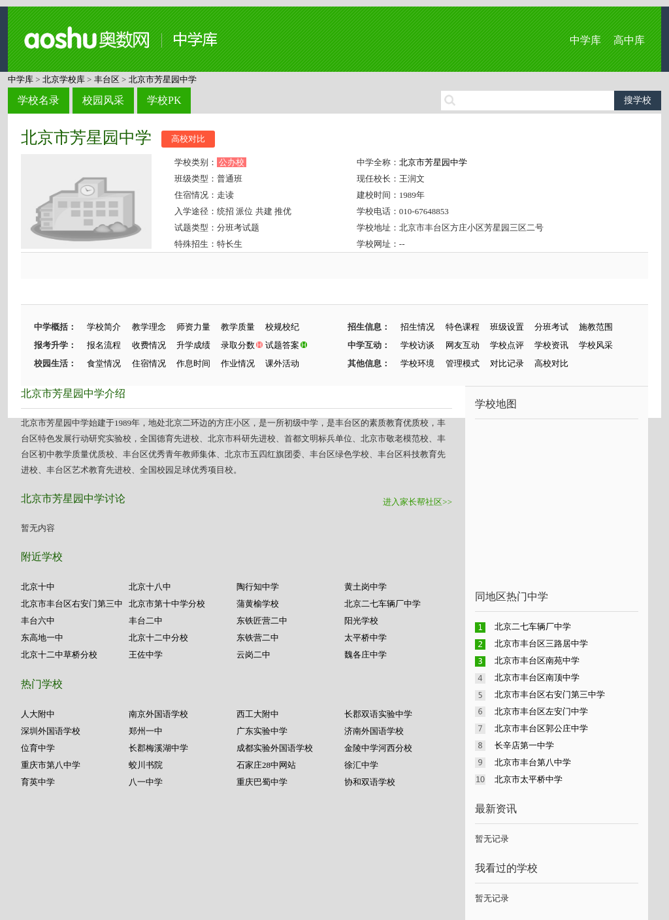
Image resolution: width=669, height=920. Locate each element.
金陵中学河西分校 (378, 748)
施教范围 (596, 327)
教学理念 (149, 327)
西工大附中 (258, 714)
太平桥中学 (365, 637)
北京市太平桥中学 (529, 779)
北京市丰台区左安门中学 (541, 711)
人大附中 (38, 714)
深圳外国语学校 (50, 731)
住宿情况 (149, 363)
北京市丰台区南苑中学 (537, 660)
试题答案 (282, 345)
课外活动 (282, 363)
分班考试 (551, 327)
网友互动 (463, 345)
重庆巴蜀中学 (262, 782)
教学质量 (238, 327)
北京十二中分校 (158, 637)
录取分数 (238, 345)
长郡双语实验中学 (378, 714)
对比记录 (507, 363)
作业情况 (238, 363)
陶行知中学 (258, 587)
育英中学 (38, 782)
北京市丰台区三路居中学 (541, 643)
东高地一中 (42, 637)
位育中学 (38, 748)
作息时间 (193, 363)
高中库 (629, 40)
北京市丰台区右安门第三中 (72, 604)
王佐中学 (146, 654)
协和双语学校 (369, 782)
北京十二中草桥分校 (59, 654)
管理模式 (463, 363)
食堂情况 (104, 363)
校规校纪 (282, 327)
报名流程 (104, 345)
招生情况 (417, 327)
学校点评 (507, 345)
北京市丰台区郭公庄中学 (541, 728)
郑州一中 (146, 731)
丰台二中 (146, 621)
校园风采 (103, 100)
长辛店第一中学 (524, 745)
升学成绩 (193, 345)
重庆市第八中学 (50, 765)
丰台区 (107, 79)
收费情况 (149, 345)
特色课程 (463, 327)
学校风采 (596, 345)
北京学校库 (63, 79)
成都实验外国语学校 (275, 748)
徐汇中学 (361, 765)
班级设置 (507, 327)
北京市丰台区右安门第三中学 (550, 694)
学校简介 (104, 327)
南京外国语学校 (158, 714)
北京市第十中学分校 (167, 604)
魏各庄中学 (365, 654)
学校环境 (417, 363)
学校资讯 (551, 345)
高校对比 (188, 139)
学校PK (164, 100)
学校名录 (38, 100)
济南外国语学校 (374, 731)
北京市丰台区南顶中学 (537, 677)
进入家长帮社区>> (417, 502)
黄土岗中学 (365, 587)
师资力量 (193, 327)
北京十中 (38, 587)
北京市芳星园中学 (163, 79)
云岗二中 (253, 654)
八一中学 (146, 782)
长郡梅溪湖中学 (158, 748)
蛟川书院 (146, 765)
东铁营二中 (258, 637)
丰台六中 (38, 621)
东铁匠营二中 (262, 621)
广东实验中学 (262, 731)
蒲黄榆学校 (258, 604)
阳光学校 (361, 621)
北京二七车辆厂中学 (382, 604)
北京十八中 (150, 587)
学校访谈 (417, 345)
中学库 (585, 40)
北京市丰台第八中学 (533, 762)
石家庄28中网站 (266, 765)
